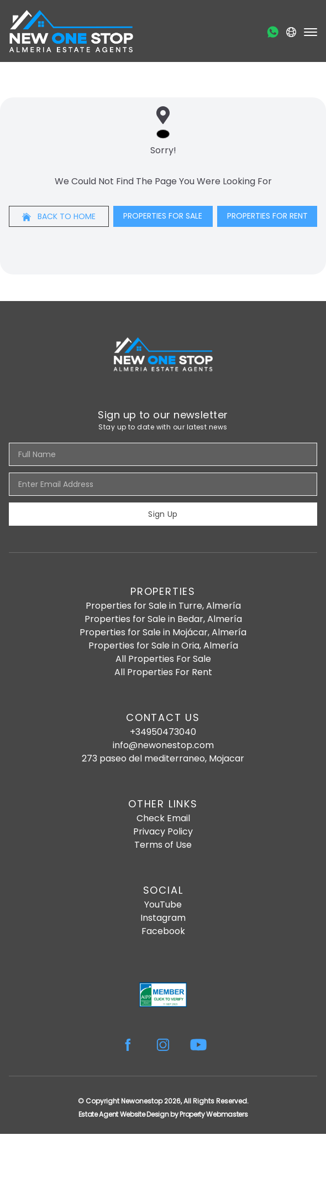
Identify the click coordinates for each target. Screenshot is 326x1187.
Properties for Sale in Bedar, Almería (163, 619)
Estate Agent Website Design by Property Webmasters (163, 1114)
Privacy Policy (163, 831)
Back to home (59, 216)
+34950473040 (163, 731)
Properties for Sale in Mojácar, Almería (163, 632)
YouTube (163, 904)
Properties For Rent (267, 215)
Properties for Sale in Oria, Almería (163, 645)
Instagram (163, 917)
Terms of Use (163, 844)
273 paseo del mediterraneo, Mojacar (163, 758)
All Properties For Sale (163, 658)
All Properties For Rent (163, 672)
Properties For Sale (162, 215)
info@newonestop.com (163, 745)
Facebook (163, 931)
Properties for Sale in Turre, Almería (163, 605)
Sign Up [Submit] (162, 514)
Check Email (163, 818)
